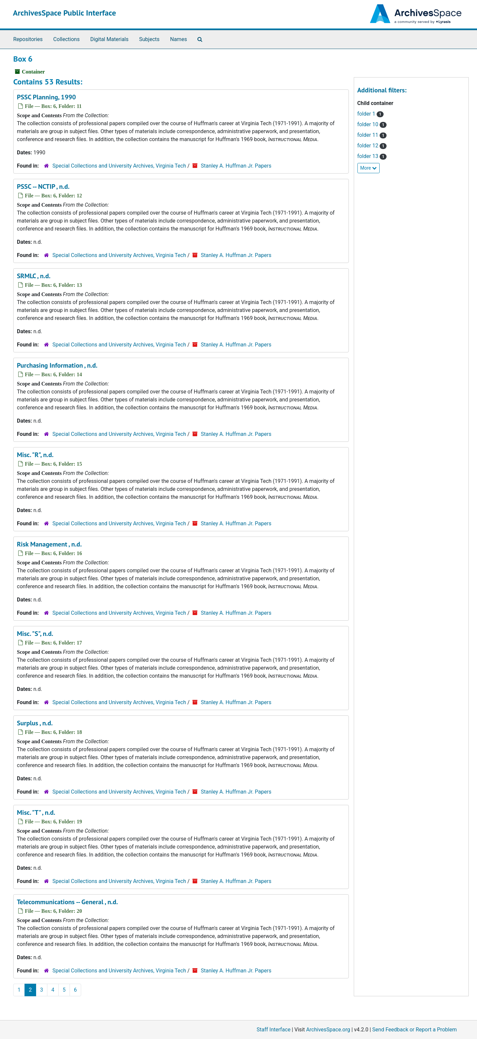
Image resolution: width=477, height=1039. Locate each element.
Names (178, 39)
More (368, 168)
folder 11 (372, 135)
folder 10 (372, 124)
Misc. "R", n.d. (35, 454)
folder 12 (372, 145)
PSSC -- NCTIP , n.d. (43, 186)
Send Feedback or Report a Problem (414, 1029)
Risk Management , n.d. (49, 544)
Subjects (149, 39)
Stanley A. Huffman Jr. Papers (236, 166)
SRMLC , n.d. (33, 276)
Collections (66, 39)
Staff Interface (274, 1029)
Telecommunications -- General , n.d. (67, 902)
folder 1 (370, 114)
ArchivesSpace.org (328, 1029)
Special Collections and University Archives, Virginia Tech (119, 166)
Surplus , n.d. (35, 723)
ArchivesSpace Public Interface (64, 13)
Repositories (28, 39)
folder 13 (372, 156)
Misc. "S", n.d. (35, 633)
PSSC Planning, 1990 (46, 97)
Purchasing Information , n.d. (57, 365)
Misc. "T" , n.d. (36, 812)
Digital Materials (109, 39)
